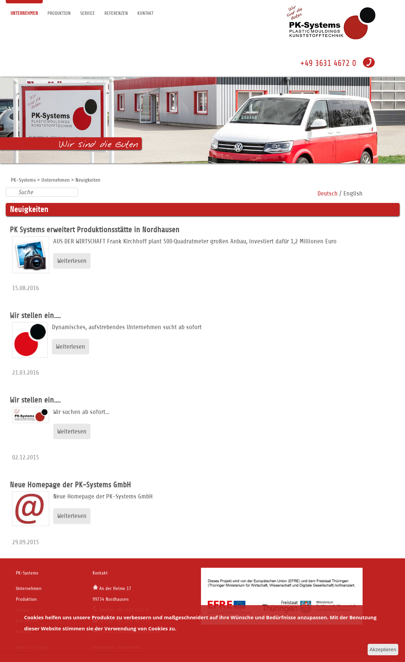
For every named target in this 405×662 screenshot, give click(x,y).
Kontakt (145, 13)
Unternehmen (24, 13)
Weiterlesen (72, 260)
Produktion (59, 13)
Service (87, 13)
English (353, 193)
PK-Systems (23, 180)
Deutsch (327, 193)
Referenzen (116, 13)
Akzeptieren (383, 649)
